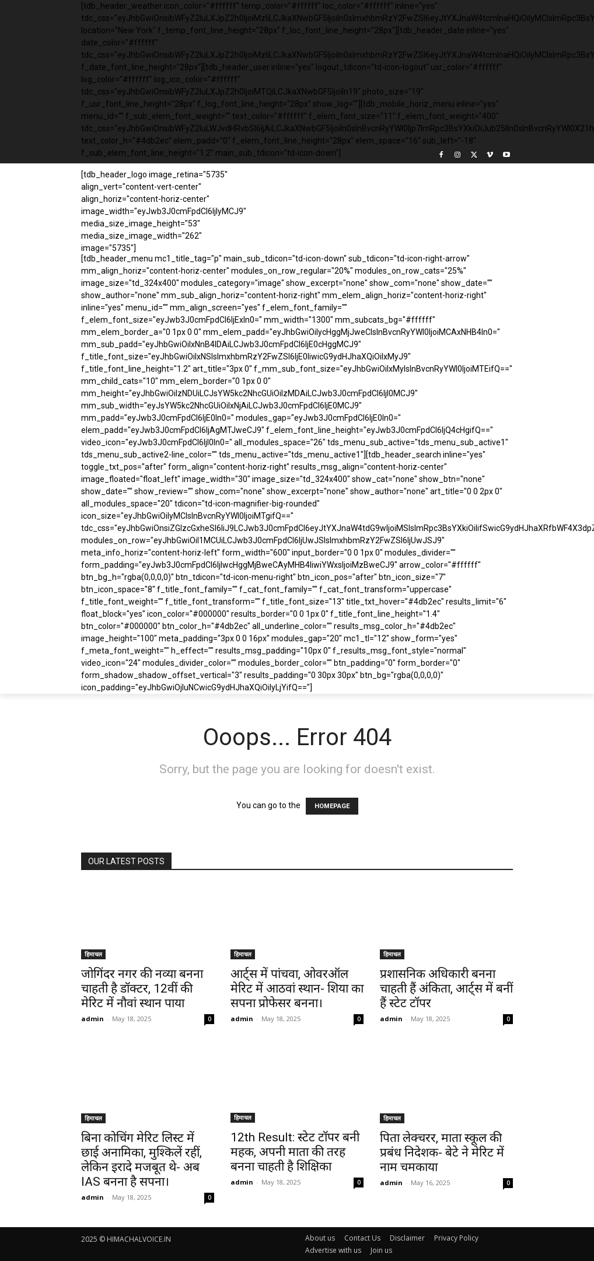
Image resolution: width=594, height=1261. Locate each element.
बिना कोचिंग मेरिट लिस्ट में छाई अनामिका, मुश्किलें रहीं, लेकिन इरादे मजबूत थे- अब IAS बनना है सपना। (141, 1160)
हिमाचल (93, 954)
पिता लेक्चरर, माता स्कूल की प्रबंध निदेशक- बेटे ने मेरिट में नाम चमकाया (442, 1152)
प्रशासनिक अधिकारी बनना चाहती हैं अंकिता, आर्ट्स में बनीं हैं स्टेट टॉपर (446, 988)
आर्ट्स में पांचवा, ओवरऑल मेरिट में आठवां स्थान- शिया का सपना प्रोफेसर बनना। (297, 988)
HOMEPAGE (332, 806)
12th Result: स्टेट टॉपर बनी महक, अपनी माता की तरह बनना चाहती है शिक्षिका (294, 1151)
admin (92, 1018)
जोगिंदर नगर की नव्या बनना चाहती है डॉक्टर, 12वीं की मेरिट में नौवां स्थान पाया (142, 988)
